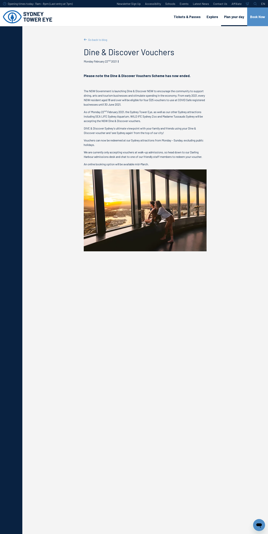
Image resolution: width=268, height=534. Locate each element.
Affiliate (237, 3)
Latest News (201, 3)
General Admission (36, 449)
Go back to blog (95, 39)
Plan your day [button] (234, 17)
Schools (170, 3)
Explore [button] (212, 17)
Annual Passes (34, 468)
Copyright (154, 462)
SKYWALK (31, 456)
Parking (91, 462)
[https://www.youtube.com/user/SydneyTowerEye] (242, 526)
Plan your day (44, 429)
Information (63, 429)
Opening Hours (96, 449)
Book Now (257, 17)
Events (184, 3)
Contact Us (220, 3)
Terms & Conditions (160, 456)
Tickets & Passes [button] (187, 17)
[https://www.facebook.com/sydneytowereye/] (233, 526)
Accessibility (153, 3)
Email (48, 384)
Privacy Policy (157, 449)
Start (28, 429)
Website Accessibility (100, 481)
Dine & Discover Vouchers (100, 429)
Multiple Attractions (37, 462)
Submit (100, 404)
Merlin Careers (218, 449)
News (78, 429)
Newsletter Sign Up (129, 3)
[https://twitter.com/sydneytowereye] (224, 526)
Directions (93, 456)
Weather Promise (97, 475)
